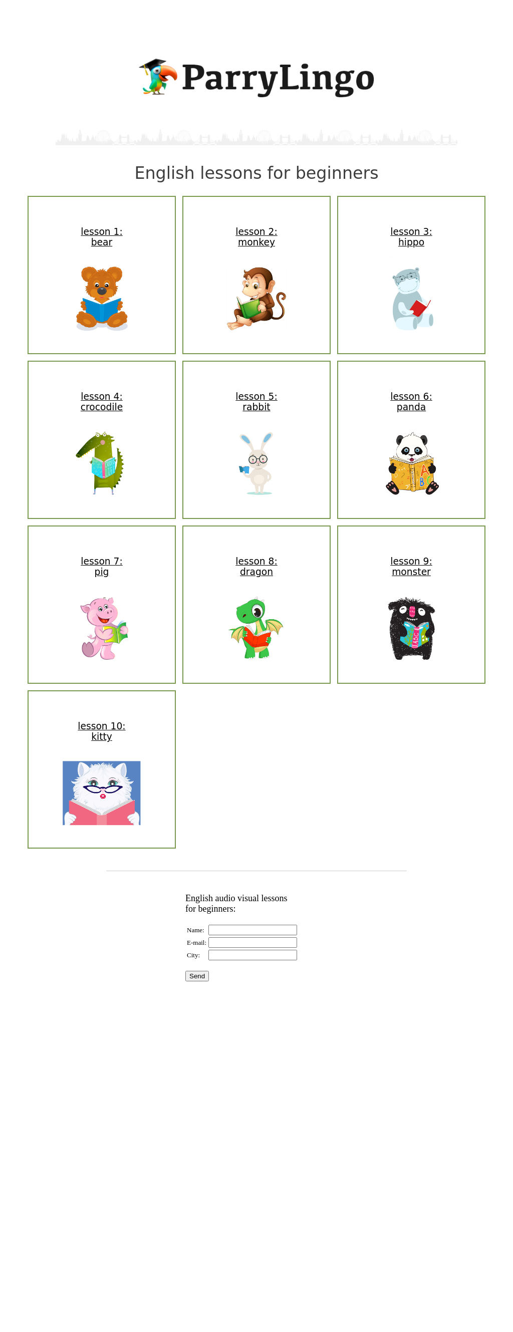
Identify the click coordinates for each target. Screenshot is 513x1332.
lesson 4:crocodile (102, 401)
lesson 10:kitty (101, 731)
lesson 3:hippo (411, 236)
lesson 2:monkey (256, 236)
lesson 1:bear (101, 236)
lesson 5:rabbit (256, 401)
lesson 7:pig (101, 566)
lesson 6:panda (411, 401)
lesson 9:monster (411, 566)
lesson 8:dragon (256, 566)
